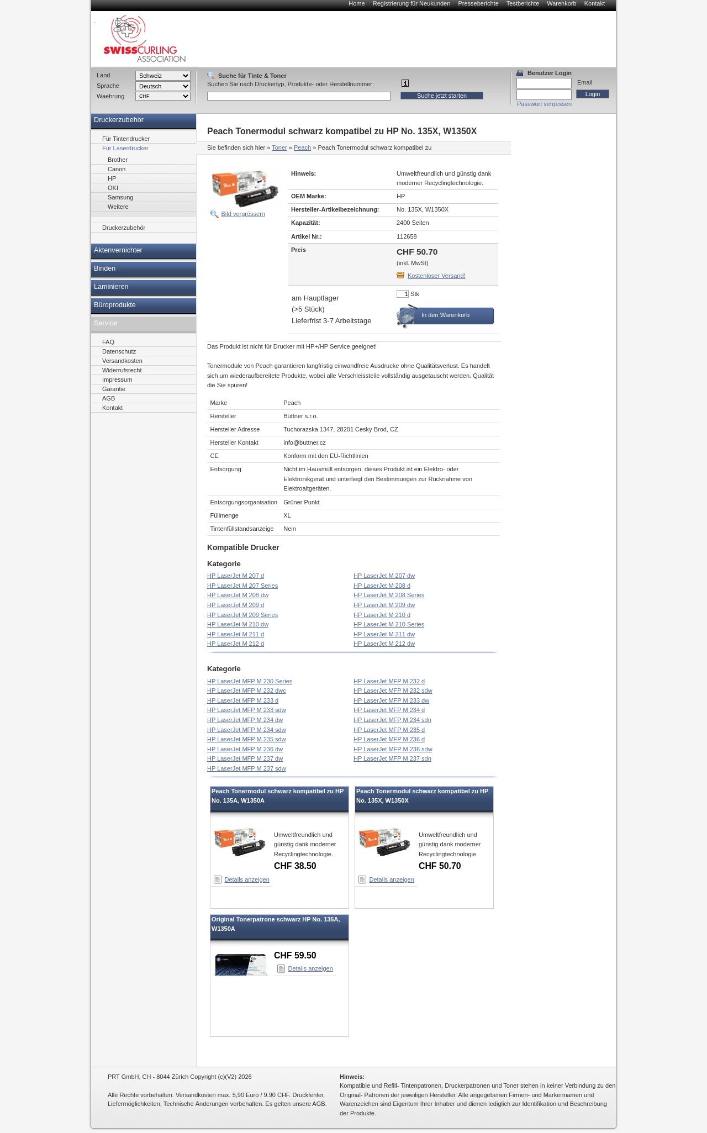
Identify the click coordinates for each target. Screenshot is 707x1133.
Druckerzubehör (119, 120)
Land (103, 75)
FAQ (108, 342)
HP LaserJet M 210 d (382, 615)
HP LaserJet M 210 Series (389, 624)
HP (112, 178)
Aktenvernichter (118, 250)
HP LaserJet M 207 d (235, 575)
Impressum (117, 379)
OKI (113, 188)
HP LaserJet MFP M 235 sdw (246, 739)
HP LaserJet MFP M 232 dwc (246, 690)
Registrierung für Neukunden (412, 3)
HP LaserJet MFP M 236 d (389, 739)
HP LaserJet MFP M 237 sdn (392, 758)
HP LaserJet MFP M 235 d (389, 729)
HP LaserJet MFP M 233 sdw (246, 710)
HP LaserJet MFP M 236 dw (245, 749)
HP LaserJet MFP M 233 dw (391, 700)
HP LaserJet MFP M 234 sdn (392, 719)
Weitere (118, 206)
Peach (302, 147)
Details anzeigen (247, 879)
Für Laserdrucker (125, 148)
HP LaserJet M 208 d (382, 585)
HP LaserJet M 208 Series (389, 595)
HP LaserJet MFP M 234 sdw (246, 729)
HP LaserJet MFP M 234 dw (245, 719)
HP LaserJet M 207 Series (242, 585)
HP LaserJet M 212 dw (384, 643)
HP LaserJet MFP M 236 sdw (393, 749)
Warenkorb (561, 3)
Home (357, 3)
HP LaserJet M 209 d (235, 605)
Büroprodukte (115, 305)
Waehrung (110, 96)
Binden (104, 268)
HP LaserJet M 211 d (235, 634)
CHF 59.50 (295, 955)
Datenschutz (119, 351)
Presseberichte (478, 3)
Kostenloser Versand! (437, 275)
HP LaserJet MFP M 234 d (389, 710)
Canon (116, 169)
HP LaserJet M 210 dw (237, 624)
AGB (108, 398)
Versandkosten (122, 360)
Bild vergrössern (243, 213)
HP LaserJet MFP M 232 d (389, 681)
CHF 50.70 (440, 866)
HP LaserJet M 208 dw (237, 595)
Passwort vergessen (544, 104)
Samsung (120, 197)
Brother (118, 159)
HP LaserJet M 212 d (235, 643)
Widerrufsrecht (122, 370)
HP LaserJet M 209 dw (384, 605)
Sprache (108, 85)
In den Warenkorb (445, 315)
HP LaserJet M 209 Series (242, 615)
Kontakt (594, 3)
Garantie (113, 389)
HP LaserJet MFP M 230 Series (249, 681)
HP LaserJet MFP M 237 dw (245, 758)
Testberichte (522, 3)
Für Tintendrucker (126, 138)
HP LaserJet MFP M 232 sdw (393, 690)
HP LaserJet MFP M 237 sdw (246, 768)
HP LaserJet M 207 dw (384, 575)
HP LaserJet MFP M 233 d (242, 700)
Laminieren (111, 287)
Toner (279, 147)
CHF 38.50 (295, 866)
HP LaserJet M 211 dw (384, 634)
